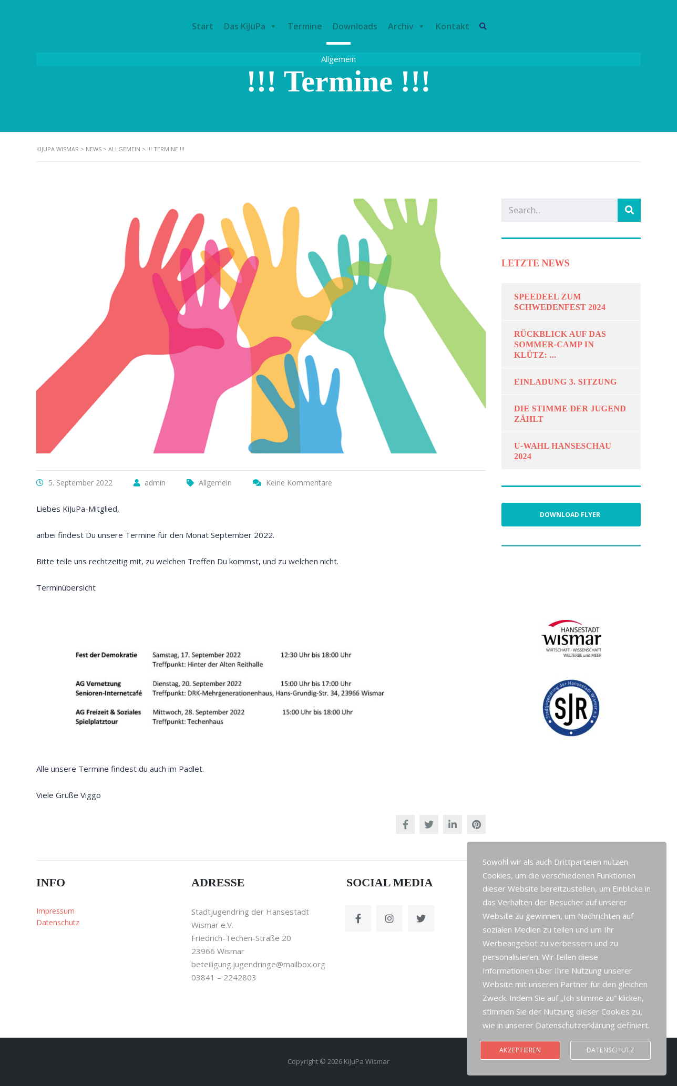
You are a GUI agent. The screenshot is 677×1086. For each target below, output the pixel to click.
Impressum (55, 911)
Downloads (355, 26)
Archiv (407, 26)
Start (203, 26)
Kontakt (453, 26)
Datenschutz (57, 922)
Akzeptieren (520, 1050)
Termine (305, 26)
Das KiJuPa (251, 26)
